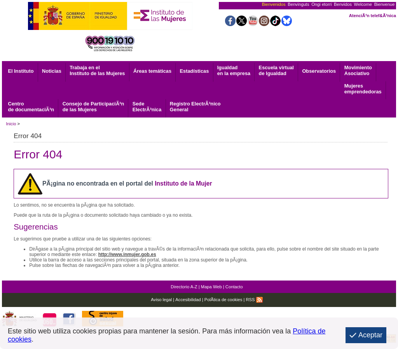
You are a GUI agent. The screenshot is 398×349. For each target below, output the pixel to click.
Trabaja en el (97, 70)
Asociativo (358, 70)
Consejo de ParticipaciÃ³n (93, 106)
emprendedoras (363, 89)
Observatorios (319, 71)
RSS (254, 299)
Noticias (51, 71)
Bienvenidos (274, 4)
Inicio (11, 123)
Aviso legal (161, 299)
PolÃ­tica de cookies (223, 299)
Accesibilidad (188, 299)
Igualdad (233, 70)
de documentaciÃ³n (31, 106)
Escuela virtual (276, 70)
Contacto (234, 286)
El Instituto (20, 71)
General (195, 106)
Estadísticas (194, 71)
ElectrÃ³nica (147, 106)
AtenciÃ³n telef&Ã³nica (372, 15)
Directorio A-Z (184, 286)
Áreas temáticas (152, 71)
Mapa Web (211, 286)
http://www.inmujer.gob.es (127, 254)
